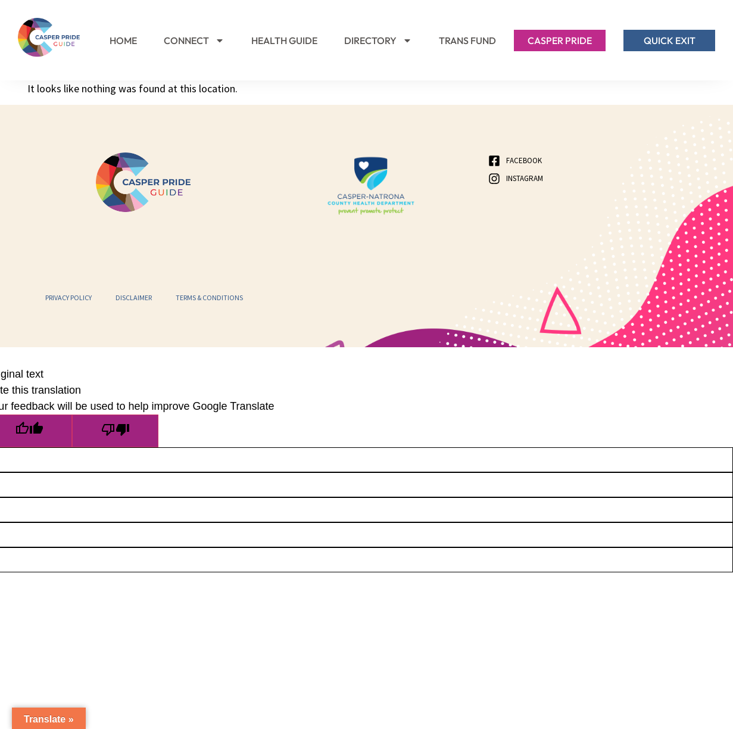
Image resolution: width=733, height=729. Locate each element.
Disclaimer (134, 297)
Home (123, 40)
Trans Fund (467, 40)
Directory (378, 40)
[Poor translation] (120, 431)
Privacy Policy (68, 297)
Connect (194, 40)
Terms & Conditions (209, 297)
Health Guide (284, 40)
